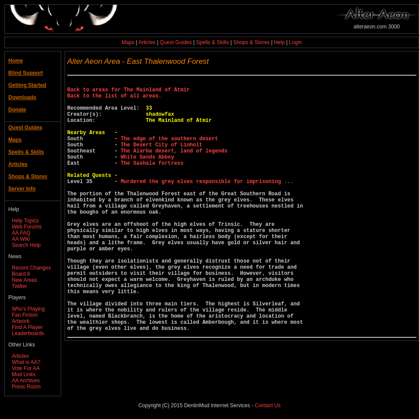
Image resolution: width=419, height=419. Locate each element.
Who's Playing (28, 309)
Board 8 (21, 274)
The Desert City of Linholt (161, 159)
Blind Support (25, 73)
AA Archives (26, 380)
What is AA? (26, 362)
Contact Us (268, 405)
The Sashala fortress (151, 181)
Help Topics (25, 221)
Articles (146, 42)
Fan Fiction (25, 315)
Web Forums (26, 227)
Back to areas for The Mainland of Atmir (128, 92)
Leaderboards (28, 333)
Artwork (21, 321)
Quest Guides (176, 42)
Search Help (26, 245)
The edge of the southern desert (169, 151)
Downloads (22, 97)
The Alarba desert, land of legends (173, 166)
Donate (17, 110)
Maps (128, 42)
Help (279, 42)
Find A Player (27, 327)
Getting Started (27, 85)
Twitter (19, 286)
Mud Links (24, 374)
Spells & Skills (212, 42)
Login (295, 42)
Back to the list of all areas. (114, 99)
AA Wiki (21, 239)
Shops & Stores (251, 42)
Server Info (22, 189)
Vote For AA (26, 368)
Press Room (26, 387)
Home (15, 61)
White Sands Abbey (147, 173)
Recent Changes (31, 268)
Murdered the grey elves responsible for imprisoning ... (206, 203)
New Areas (24, 280)
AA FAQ (21, 233)
